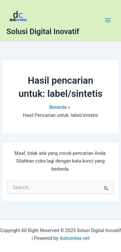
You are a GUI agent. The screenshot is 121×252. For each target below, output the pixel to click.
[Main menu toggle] (108, 20)
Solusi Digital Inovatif (42, 31)
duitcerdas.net (74, 238)
